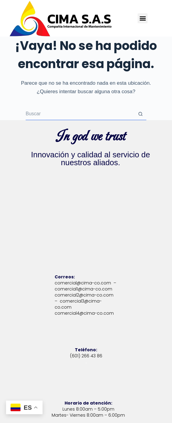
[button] (143, 18)
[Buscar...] (80, 114)
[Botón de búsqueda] (140, 114)
